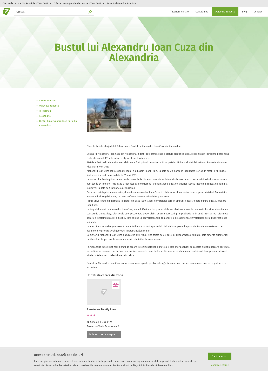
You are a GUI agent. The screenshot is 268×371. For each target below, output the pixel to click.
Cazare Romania (47, 100)
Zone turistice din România (121, 3)
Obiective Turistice (225, 11)
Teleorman (45, 110)
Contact (258, 11)
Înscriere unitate (180, 11)
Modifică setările (220, 365)
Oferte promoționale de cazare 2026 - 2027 (77, 3)
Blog (244, 11)
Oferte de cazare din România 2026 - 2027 (25, 3)
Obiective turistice (49, 105)
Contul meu (202, 11)
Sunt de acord (219, 356)
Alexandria (45, 116)
